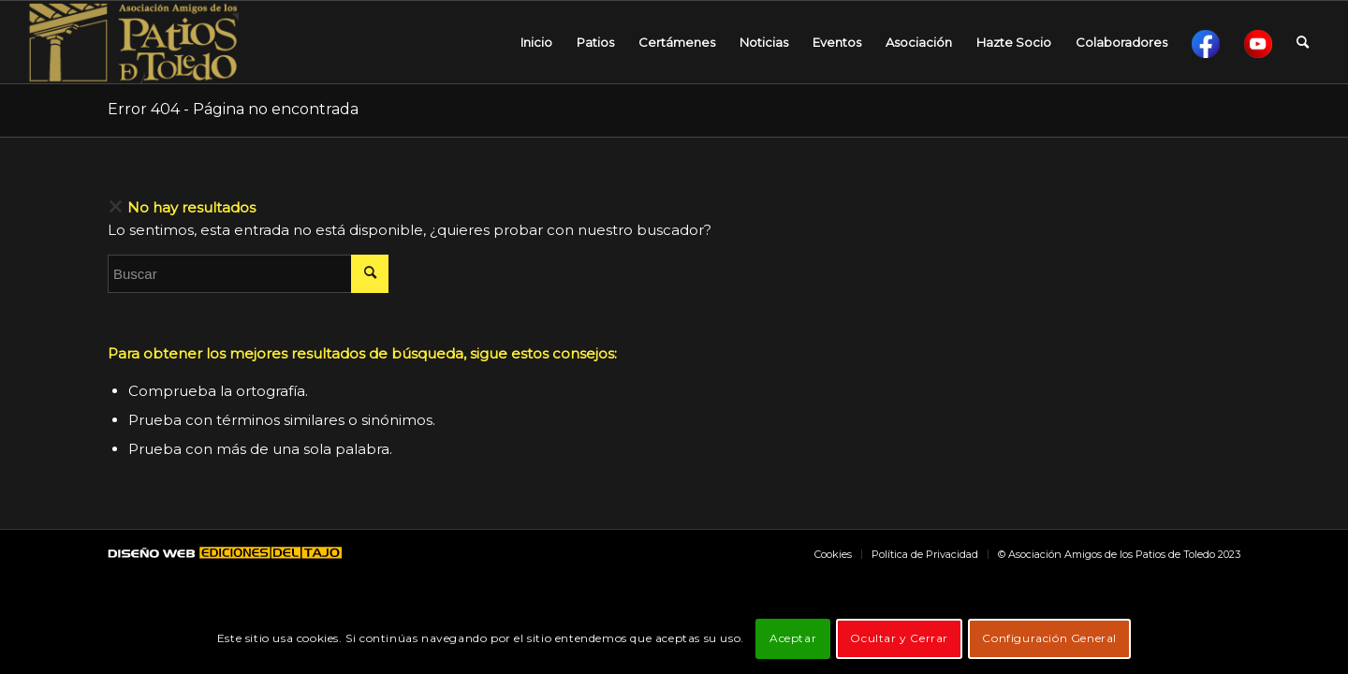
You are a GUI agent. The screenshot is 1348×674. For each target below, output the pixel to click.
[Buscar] (1302, 42)
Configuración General (1049, 638)
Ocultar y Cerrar (899, 638)
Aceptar (792, 638)
